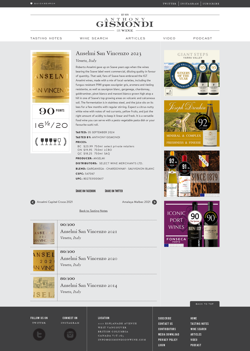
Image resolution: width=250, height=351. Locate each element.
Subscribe (211, 3)
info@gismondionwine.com (122, 339)
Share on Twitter (114, 191)
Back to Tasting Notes (93, 210)
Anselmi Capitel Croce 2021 (55, 201)
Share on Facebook (86, 191)
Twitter (170, 3)
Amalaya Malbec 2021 (136, 201)
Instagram (190, 3)
